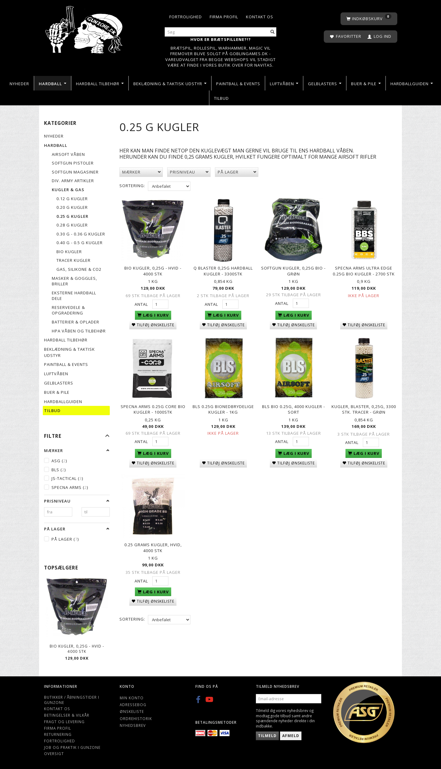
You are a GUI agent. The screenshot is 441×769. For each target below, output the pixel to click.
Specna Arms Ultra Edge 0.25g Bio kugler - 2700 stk (364, 270)
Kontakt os (259, 17)
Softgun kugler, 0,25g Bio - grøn (293, 270)
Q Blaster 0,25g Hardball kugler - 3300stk (223, 270)
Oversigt (54, 753)
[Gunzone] (84, 28)
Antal (142, 303)
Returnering (58, 734)
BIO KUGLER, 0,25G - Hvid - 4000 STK (77, 649)
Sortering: (132, 185)
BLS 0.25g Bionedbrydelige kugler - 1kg (223, 407)
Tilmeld (267, 735)
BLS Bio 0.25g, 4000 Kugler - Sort (293, 407)
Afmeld (290, 735)
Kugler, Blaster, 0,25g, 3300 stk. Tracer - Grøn (364, 407)
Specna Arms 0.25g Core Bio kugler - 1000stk (153, 407)
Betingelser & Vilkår (66, 715)
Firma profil (224, 17)
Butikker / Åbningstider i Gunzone (71, 700)
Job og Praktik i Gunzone (72, 747)
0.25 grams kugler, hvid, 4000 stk (153, 544)
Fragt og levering (64, 721)
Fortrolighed (185, 17)
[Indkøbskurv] (368, 19)
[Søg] (272, 32)
